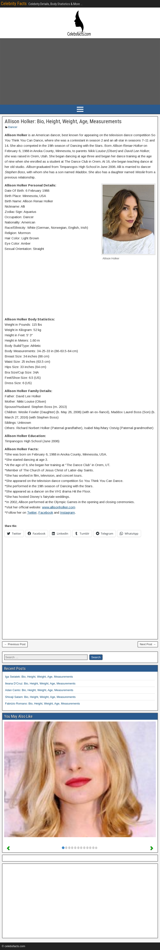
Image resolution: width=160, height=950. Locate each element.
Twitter (32, 512)
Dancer (12, 127)
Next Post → (148, 644)
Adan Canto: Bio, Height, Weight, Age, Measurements (39, 690)
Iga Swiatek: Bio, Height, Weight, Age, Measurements (39, 676)
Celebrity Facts (14, 3)
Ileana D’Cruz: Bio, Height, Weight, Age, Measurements (40, 683)
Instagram (67, 512)
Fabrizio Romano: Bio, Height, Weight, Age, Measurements (42, 703)
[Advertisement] (80, 71)
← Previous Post (15, 644)
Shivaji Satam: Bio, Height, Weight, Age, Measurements (40, 697)
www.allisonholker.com (58, 507)
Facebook (45, 512)
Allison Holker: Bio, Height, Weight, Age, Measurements (63, 121)
